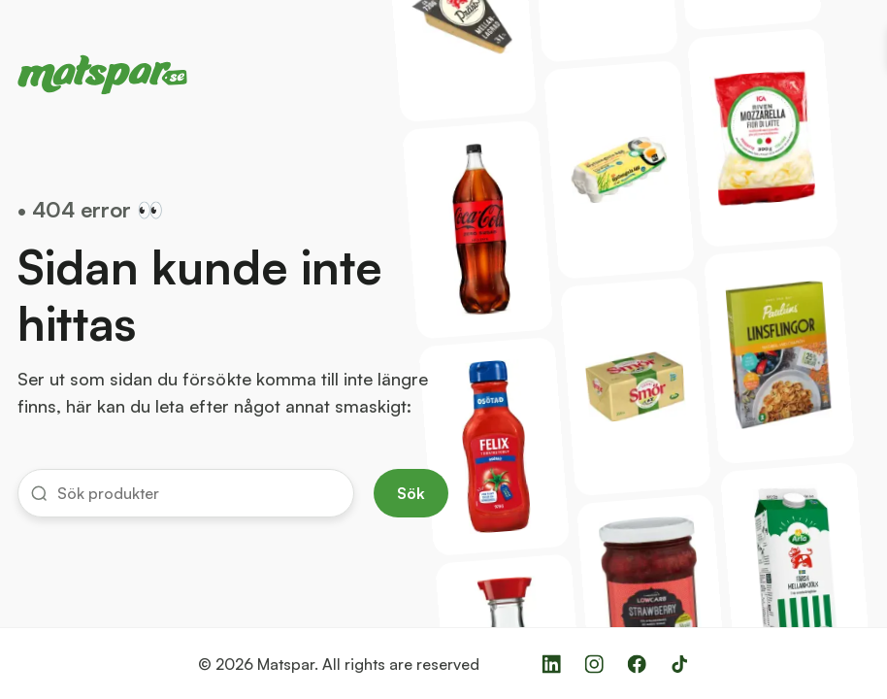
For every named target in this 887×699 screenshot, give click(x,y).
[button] (185, 493)
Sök (411, 493)
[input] (198, 493)
